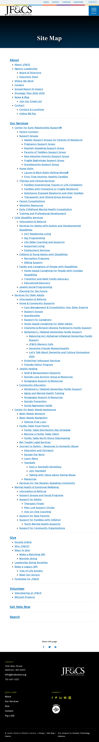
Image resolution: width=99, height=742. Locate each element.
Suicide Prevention (35, 401)
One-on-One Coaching (37, 511)
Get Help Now (20, 607)
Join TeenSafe (37, 470)
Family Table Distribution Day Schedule (47, 430)
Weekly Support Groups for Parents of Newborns (53, 140)
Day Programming (34, 238)
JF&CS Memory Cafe (41, 344)
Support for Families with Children (40, 519)
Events (55, 2)
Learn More (31, 458)
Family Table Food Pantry (34, 426)
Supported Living (34, 246)
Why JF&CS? (22, 546)
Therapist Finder (34, 503)
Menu (93, 10)
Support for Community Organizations (42, 528)
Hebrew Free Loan (35, 422)
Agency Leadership (26, 68)
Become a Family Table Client (41, 434)
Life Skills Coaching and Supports (44, 242)
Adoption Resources (31, 205)
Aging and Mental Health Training (44, 393)
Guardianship (32, 315)
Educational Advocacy (37, 283)
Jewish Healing (28, 368)
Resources (30, 479)
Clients (8, 736)
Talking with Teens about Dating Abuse (52, 475)
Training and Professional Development (42, 213)
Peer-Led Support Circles (39, 507)
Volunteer (17, 588)
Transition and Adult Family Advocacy (46, 279)
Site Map (50, 733)
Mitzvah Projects (25, 597)
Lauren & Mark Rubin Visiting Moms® (46, 172)
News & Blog (22, 97)
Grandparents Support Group (41, 164)
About (14, 60)
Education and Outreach (38, 450)
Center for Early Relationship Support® (38, 127)
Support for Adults (30, 499)
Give (13, 537)
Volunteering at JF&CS (28, 593)
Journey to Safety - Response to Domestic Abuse (48, 446)
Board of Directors (30, 72)
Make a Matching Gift (32, 554)
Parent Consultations (32, 201)
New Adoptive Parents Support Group (46, 156)
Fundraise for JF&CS (27, 579)
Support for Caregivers (37, 319)
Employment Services (37, 250)
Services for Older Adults (29, 295)
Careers (66, 2)
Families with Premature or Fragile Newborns (51, 189)
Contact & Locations (31, 109)
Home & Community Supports (37, 303)
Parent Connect (28, 131)
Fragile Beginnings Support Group (44, 160)
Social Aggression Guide (38, 405)
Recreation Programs (36, 258)
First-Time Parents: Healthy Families (46, 176)
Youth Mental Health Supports (42, 524)
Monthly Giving (28, 558)
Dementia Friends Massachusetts (49, 348)
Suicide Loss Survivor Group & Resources (48, 377)
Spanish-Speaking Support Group (44, 148)
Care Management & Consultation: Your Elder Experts (56, 307)
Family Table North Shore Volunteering (47, 438)
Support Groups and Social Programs (41, 495)
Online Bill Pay (27, 113)
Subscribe (78, 2)
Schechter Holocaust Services (42, 360)
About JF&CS (22, 64)
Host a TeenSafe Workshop (45, 466)
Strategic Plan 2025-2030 (30, 93)
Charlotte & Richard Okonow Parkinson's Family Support (57, 327)
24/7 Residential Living (37, 234)
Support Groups (28, 136)
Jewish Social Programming (35, 287)
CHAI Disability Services (29, 217)
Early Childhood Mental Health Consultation (45, 209)
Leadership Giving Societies (31, 562)
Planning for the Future (33, 291)
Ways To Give (22, 550)
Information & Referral (32, 221)
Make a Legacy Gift (26, 566)
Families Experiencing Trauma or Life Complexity (53, 184)
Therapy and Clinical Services (37, 180)
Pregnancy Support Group (39, 144)
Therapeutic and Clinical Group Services (48, 197)
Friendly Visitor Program (38, 364)
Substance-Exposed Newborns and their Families (53, 193)
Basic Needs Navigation (33, 417)
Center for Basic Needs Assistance (35, 409)
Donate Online (23, 542)
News (46, 2)
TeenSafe (29, 462)
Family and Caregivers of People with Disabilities (48, 266)
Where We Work (24, 81)
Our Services (19, 123)
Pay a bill (9, 715)
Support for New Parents (34, 515)
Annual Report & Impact (29, 89)
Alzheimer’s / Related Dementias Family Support (53, 332)
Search (15, 617)
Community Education (32, 385)
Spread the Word (34, 454)
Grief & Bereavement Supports (42, 373)
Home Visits (26, 168)
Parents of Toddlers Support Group (45, 152)
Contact (92, 2)
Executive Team (28, 76)
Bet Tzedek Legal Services (35, 442)
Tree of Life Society (31, 570)
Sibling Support (33, 262)
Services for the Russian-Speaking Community (47, 483)
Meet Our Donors (29, 574)
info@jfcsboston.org (15, 674)
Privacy (41, 733)
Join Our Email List (30, 101)
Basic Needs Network (32, 413)
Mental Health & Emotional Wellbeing (37, 487)
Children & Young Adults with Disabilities (43, 254)
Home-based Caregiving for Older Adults (48, 323)
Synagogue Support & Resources (43, 381)
